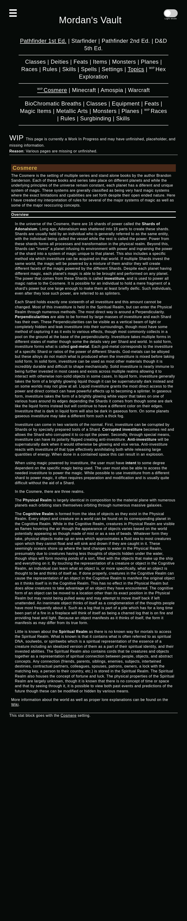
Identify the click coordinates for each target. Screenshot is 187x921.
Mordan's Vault (90, 20)
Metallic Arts (72, 111)
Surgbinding (95, 118)
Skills (69, 69)
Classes (35, 62)
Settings (112, 69)
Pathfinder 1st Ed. (43, 41)
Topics (136, 69)
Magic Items (35, 111)
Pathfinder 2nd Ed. (126, 41)
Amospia (111, 90)
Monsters (124, 62)
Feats (80, 62)
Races (29, 69)
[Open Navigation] (13, 13)
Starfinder (84, 41)
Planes (150, 62)
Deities (60, 62)
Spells (89, 69)
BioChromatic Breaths (53, 103)
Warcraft (139, 90)
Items (100, 62)
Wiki (15, 705)
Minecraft (84, 90)
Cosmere (55, 90)
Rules (50, 69)
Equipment (126, 103)
